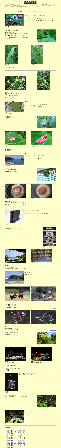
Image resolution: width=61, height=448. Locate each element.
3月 (11, 430)
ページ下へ (54, 28)
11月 (23, 430)
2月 (9, 430)
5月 (14, 430)
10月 (21, 430)
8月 (18, 430)
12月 (24, 430)
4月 (12, 430)
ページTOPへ (51, 28)
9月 (19, 430)
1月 (8, 430)
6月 (15, 430)
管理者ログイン (8, 427)
